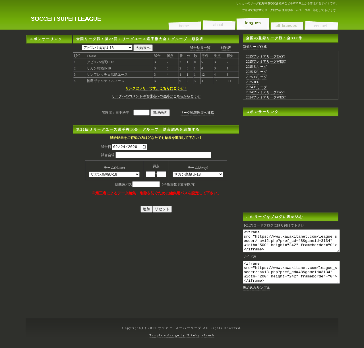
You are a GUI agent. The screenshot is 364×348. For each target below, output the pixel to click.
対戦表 (226, 48)
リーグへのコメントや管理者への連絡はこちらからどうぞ (156, 96)
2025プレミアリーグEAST (265, 56)
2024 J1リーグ (256, 87)
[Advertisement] (49, 129)
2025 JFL (252, 82)
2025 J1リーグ (256, 67)
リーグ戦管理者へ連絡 (197, 113)
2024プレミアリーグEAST (265, 92)
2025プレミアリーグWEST (266, 61)
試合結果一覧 (200, 48)
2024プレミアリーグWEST (266, 97)
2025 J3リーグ (256, 77)
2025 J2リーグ (256, 72)
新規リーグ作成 (255, 47)
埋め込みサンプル (256, 296)
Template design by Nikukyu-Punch (182, 335)
